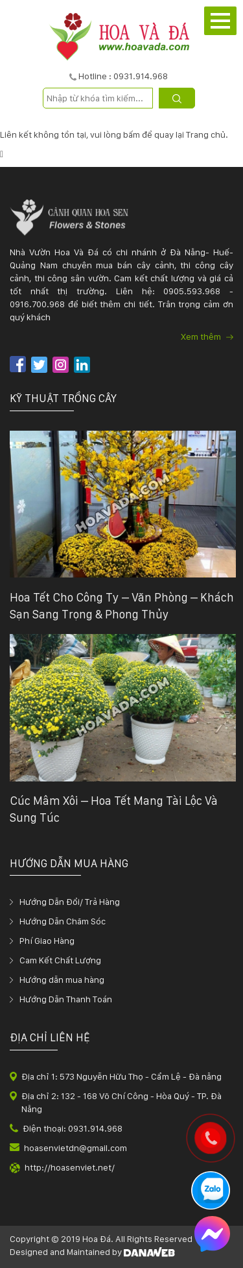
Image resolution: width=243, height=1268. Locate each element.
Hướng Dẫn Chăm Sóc (62, 921)
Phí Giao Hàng (47, 940)
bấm (131, 134)
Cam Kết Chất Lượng (60, 960)
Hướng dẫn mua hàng (61, 979)
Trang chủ (206, 134)
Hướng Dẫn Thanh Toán (65, 999)
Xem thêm (207, 336)
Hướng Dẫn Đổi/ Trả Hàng (69, 901)
